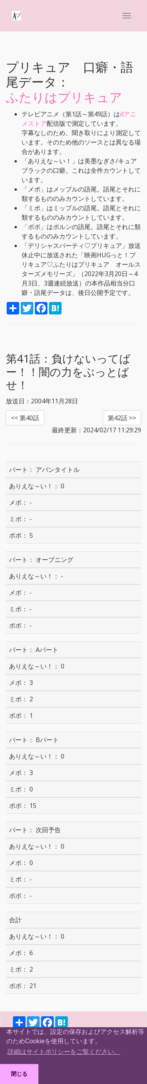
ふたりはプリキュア (64, 97)
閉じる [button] (19, 1074)
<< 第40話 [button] (25, 418)
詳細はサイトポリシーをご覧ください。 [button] (63, 1051)
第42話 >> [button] (122, 418)
